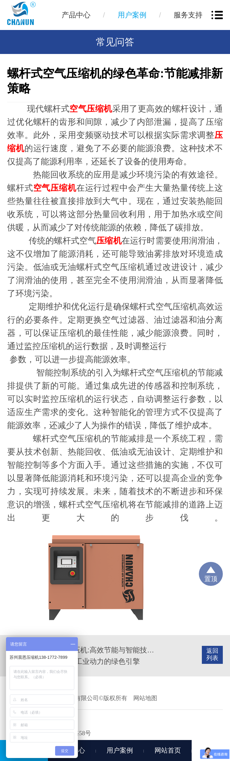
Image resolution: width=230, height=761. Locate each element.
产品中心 (76, 15)
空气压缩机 (90, 108)
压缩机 (109, 240)
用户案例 (132, 15)
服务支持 (188, 15)
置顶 (210, 579)
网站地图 (145, 698)
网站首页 (168, 750)
